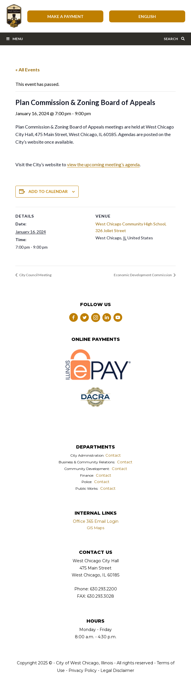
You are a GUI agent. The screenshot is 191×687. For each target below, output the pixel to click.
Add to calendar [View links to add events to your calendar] (48, 191)
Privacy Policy (83, 670)
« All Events (27, 69)
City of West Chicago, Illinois (13, 16)
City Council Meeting (35, 275)
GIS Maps (95, 527)
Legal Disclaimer (117, 670)
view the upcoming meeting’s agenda (103, 164)
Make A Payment (65, 16)
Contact (113, 455)
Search (174, 39)
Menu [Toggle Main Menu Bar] (14, 39)
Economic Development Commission (143, 275)
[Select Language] (147, 16)
